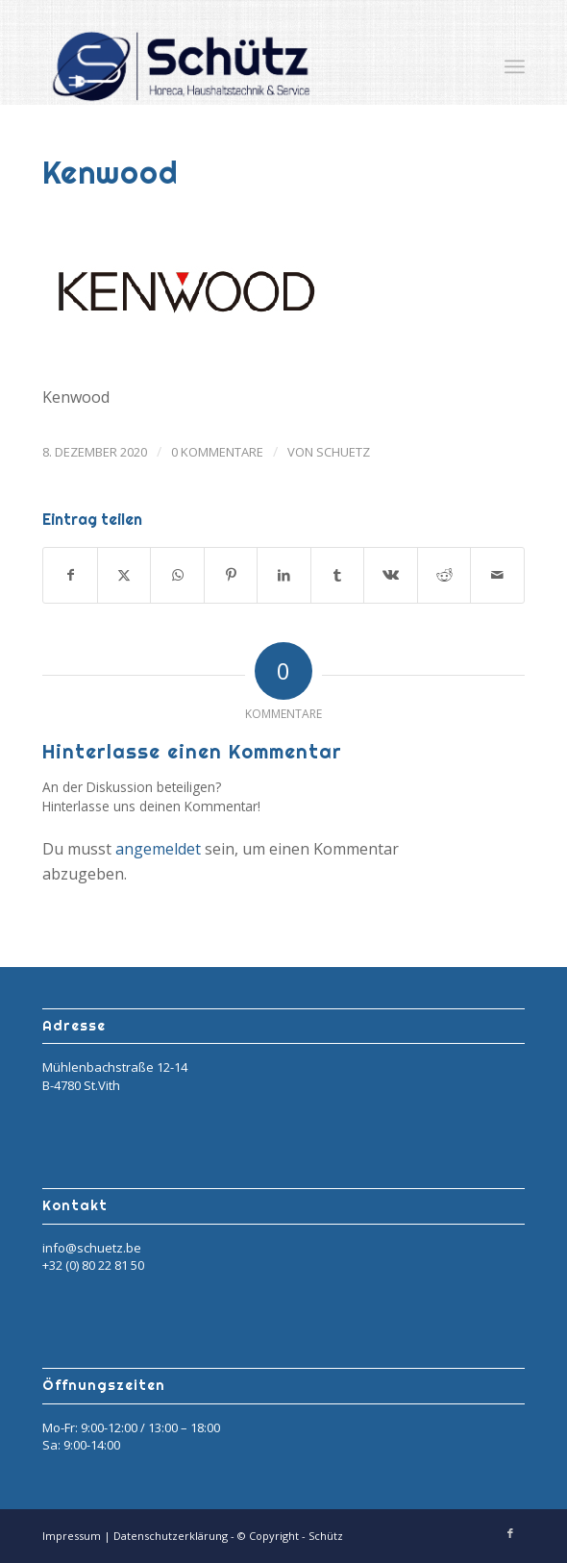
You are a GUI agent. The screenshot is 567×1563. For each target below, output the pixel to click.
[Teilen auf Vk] (390, 575)
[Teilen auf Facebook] (70, 575)
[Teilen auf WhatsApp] (177, 575)
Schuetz (343, 451)
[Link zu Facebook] (510, 1533)
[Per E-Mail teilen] (497, 575)
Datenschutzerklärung (172, 1535)
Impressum (73, 1535)
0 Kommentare (217, 451)
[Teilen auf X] (124, 575)
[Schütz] (235, 66)
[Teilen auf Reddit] (444, 575)
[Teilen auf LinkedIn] (284, 575)
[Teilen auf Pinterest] (231, 575)
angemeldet (158, 848)
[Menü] (515, 66)
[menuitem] (515, 66)
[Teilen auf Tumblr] (337, 575)
